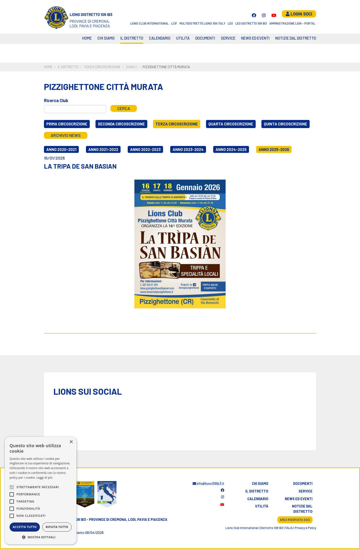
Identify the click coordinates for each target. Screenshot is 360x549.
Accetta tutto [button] (25, 527)
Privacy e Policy (305, 528)
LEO (230, 23)
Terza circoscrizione (102, 67)
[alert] (40, 490)
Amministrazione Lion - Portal (292, 23)
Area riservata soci (295, 520)
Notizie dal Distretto (295, 38)
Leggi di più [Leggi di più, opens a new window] (45, 478)
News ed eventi (255, 38)
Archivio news (66, 135)
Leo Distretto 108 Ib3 (251, 23)
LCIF (174, 23)
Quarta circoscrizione (230, 124)
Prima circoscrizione (66, 124)
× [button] (71, 442)
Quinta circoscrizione (285, 124)
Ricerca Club (56, 100)
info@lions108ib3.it (208, 484)
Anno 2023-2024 (188, 149)
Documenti (205, 38)
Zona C (131, 67)
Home (87, 38)
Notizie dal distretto (302, 508)
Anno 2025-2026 (274, 149)
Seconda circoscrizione (121, 124)
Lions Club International (149, 23)
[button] (41, 537)
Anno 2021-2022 (103, 149)
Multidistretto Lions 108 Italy (202, 23)
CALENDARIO (159, 38)
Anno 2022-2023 (145, 149)
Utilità (183, 38)
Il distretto (131, 38)
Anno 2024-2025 (231, 149)
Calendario (257, 499)
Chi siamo (106, 38)
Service (228, 38)
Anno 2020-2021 (61, 149)
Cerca (123, 108)
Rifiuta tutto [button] (57, 527)
